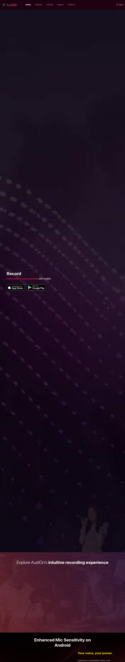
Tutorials (49, 5)
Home (28, 5)
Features (38, 5)
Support (60, 5)
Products (72, 4)
